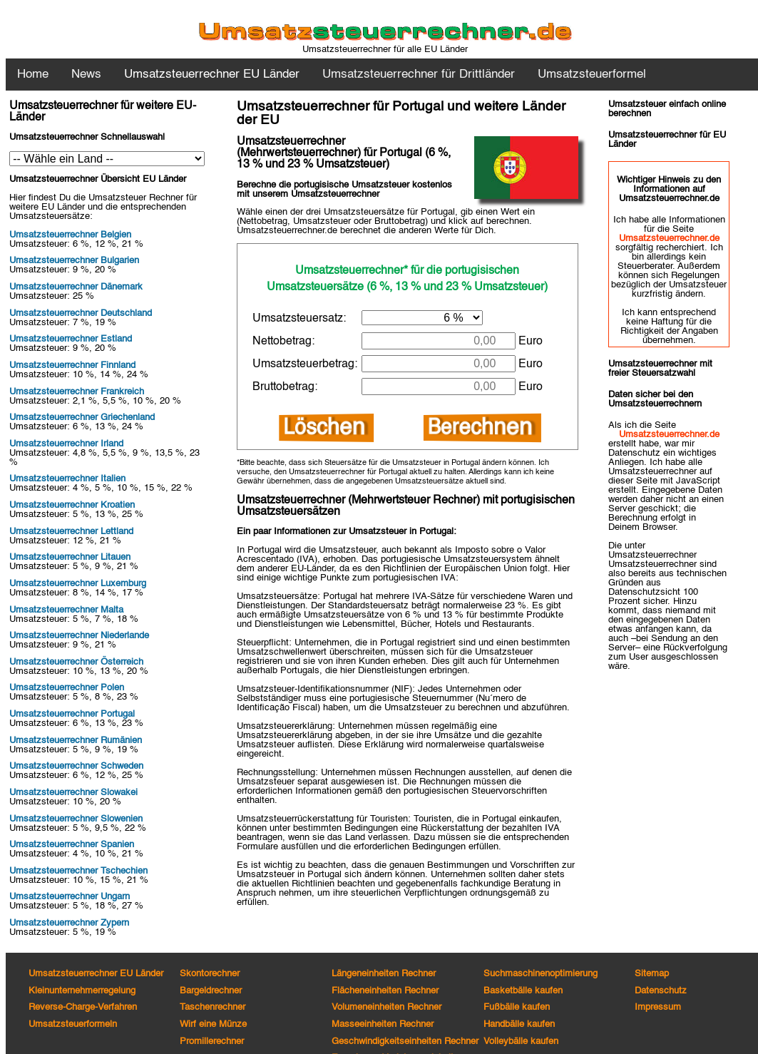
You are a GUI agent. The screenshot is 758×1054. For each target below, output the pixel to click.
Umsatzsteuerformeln (73, 1024)
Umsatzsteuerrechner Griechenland (82, 417)
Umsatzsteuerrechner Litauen (69, 557)
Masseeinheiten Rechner (383, 1024)
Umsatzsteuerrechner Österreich (76, 662)
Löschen (326, 428)
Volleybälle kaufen (520, 1041)
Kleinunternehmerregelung (82, 991)
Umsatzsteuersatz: (299, 318)
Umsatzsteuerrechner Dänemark (76, 287)
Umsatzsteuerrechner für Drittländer (418, 74)
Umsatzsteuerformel (592, 74)
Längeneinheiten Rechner (384, 973)
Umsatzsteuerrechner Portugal (72, 714)
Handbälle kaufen (519, 1024)
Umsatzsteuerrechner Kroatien (72, 505)
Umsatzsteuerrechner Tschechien (78, 871)
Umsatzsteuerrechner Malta (66, 610)
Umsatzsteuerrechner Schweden (76, 766)
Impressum (658, 1007)
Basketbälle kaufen (523, 991)
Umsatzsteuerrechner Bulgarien (74, 260)
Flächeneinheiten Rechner (385, 991)
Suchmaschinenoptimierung (540, 973)
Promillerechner (212, 1041)
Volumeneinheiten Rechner (386, 1007)
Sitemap (652, 973)
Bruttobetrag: (284, 387)
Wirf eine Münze (213, 1024)
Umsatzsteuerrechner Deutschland (80, 313)
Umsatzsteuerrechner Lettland (71, 531)
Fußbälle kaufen (516, 1007)
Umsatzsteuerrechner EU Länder (96, 973)
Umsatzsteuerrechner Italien (67, 478)
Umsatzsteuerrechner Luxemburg (77, 583)
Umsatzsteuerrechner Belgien (70, 235)
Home (32, 74)
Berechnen (481, 428)
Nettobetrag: (283, 341)
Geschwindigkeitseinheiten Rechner (405, 1041)
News (86, 74)
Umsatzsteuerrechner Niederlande (79, 635)
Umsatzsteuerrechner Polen (66, 687)
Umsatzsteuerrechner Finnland (72, 365)
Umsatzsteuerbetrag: (304, 364)
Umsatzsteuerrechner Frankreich (76, 391)
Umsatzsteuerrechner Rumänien (75, 740)
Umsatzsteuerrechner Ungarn (69, 896)
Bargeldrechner (211, 991)
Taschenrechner (212, 1007)
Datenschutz (661, 991)
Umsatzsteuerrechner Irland (66, 444)
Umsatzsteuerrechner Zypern (69, 923)
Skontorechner (210, 973)
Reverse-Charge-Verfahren (83, 1007)
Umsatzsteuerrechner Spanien (71, 844)
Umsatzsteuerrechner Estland (70, 339)
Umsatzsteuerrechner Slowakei (73, 792)
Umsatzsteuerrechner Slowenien (76, 819)
